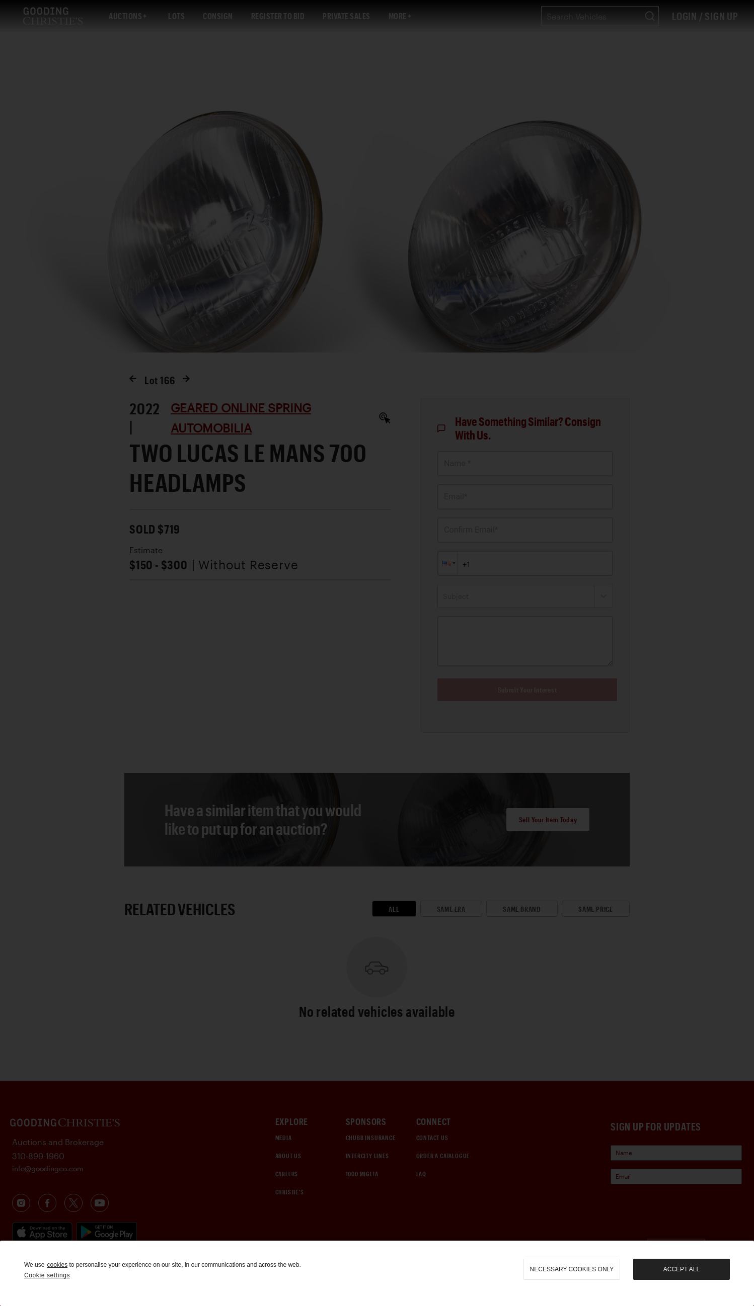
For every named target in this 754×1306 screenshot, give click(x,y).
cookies (57, 1264)
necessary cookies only (572, 1269)
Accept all (681, 1269)
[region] (377, 1273)
